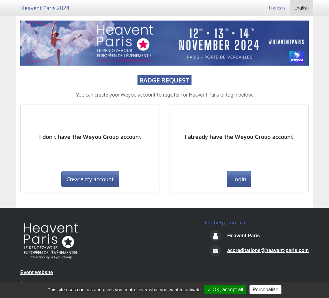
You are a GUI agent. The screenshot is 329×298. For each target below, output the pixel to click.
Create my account (90, 179)
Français (277, 7)
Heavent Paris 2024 (45, 8)
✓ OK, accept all (225, 289)
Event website (36, 272)
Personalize (265, 289)
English (302, 7)
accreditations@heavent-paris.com (268, 250)
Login (239, 179)
